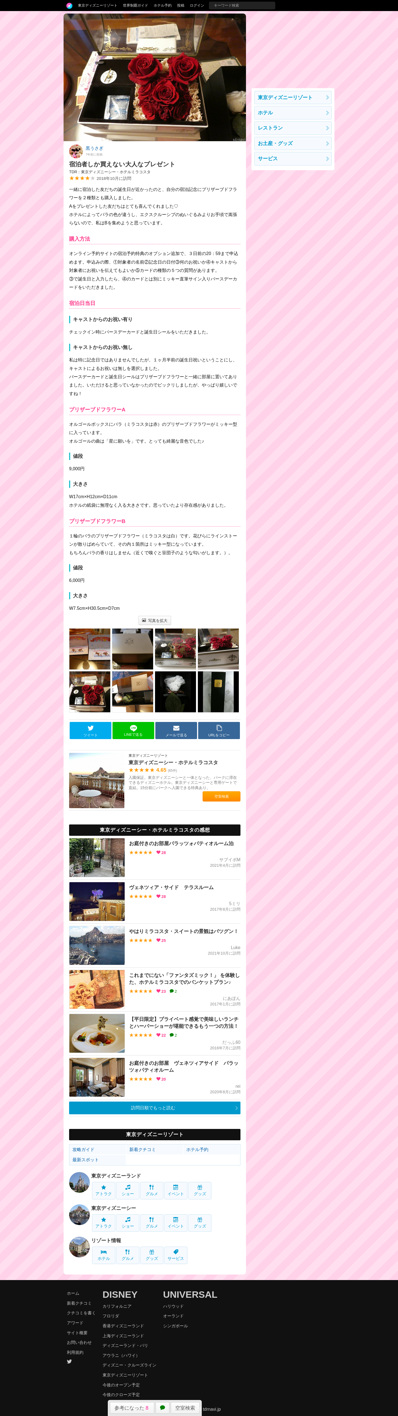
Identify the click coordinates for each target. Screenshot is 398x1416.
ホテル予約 (163, 5)
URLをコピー (219, 731)
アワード (75, 1322)
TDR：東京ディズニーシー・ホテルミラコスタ (110, 172)
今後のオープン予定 (121, 1385)
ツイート (90, 731)
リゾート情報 (106, 1240)
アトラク (103, 1190)
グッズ (200, 1190)
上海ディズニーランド (123, 1335)
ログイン (197, 5)
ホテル (104, 1255)
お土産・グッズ (275, 143)
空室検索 (185, 1408)
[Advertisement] (293, 48)
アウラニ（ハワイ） (121, 1355)
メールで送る (176, 731)
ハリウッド (173, 1306)
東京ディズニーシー (113, 1208)
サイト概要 (77, 1332)
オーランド (173, 1315)
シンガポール (175, 1325)
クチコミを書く (81, 1312)
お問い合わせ (79, 1342)
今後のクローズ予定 (121, 1394)
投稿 (180, 5)
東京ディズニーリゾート (97, 5)
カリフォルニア (117, 1306)
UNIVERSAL (190, 1294)
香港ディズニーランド (123, 1325)
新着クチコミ (142, 1149)
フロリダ (111, 1315)
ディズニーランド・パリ (125, 1345)
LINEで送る (133, 731)
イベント (175, 1190)
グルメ (152, 1190)
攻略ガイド (83, 1149)
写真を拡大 (155, 620)
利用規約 (75, 1352)
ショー (128, 1190)
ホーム (73, 1293)
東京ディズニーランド (116, 1176)
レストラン (270, 128)
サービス (175, 1255)
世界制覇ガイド (135, 5)
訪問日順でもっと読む (153, 1107)
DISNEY (120, 1294)
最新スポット (85, 1159)
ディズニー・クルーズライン (129, 1365)
